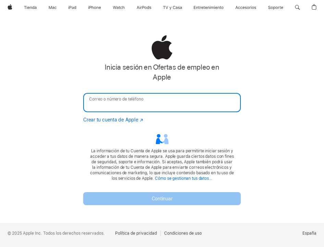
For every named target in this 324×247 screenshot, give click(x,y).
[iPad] (72, 7)
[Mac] (52, 7)
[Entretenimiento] (208, 7)
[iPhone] (94, 7)
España (309, 233)
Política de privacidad (136, 233)
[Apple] (10, 7)
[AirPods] (144, 7)
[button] (297, 7)
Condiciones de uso (183, 233)
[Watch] (118, 7)
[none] (162, 120)
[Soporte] (275, 7)
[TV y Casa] (172, 7)
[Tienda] (30, 7)
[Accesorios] (246, 7)
